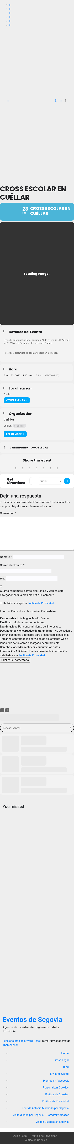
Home (65, 1053)
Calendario (19, 447)
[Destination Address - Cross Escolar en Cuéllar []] (50, 481)
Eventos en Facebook (56, 1080)
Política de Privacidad (41, 603)
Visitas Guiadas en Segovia (52, 1121)
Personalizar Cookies (56, 1087)
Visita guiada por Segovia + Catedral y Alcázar (41, 1115)
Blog (66, 1067)
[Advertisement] (36, 144)
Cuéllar (9, 420)
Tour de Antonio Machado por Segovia (45, 1108)
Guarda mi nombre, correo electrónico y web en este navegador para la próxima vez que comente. (32, 593)
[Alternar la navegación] (66, 100)
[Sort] (7, 710)
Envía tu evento (59, 1073)
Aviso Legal (62, 1060)
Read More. (19, 425)
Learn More (15, 434)
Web (2, 578)
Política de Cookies (57, 1094)
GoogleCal (39, 447)
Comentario (8, 513)
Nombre (6, 557)
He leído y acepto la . (27, 603)
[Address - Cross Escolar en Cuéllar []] (31, 481)
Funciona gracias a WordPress (21, 1041)
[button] (55, 100)
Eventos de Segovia (32, 1020)
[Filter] (2, 710)
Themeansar (10, 1045)
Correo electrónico (12, 565)
